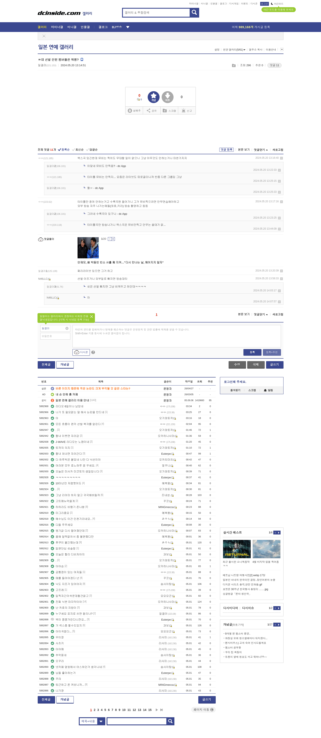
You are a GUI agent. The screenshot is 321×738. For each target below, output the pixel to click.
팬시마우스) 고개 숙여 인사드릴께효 (245, 643)
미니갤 (204, 3)
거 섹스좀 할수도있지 (66, 625)
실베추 (134, 110)
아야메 (57, 649)
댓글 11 (274, 65)
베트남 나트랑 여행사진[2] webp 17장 (244, 575)
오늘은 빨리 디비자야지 (68, 554)
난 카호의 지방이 (63, 607)
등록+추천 (272, 352)
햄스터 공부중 (233, 647)
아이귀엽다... (61, 631)
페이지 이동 (204, 709)
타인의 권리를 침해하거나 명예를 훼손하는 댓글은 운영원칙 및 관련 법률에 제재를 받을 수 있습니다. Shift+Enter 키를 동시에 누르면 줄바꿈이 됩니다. (132, 331)
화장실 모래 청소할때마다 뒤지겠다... (246, 638)
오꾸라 (57, 661)
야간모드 (277, 4)
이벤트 (244, 3)
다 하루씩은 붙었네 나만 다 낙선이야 (76, 459)
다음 (157, 709)
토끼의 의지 (60, 447)
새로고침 (277, 149)
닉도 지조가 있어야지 (66, 584)
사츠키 (57, 643)
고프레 (57, 590)
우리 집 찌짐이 (233, 652)
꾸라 (56, 678)
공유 (152, 110)
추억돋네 (59, 655)
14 (144, 710)
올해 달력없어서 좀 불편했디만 (72, 536)
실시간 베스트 (232, 532)
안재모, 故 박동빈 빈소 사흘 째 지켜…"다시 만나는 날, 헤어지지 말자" (121, 262)
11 (129, 710)
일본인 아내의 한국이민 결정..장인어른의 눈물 (249, 579)
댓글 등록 (226, 149)
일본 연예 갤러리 (55, 47)
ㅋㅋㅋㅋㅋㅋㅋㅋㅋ (65, 477)
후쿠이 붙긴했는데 (64, 542)
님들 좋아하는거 (63, 673)
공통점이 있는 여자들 (66, 572)
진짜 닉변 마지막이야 (66, 601)
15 (150, 710)
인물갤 (213, 3)
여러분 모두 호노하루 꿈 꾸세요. (73, 465)
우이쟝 (57, 637)
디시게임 (234, 3)
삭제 (281, 158)
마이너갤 (194, 3)
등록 (252, 352)
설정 (217, 49)
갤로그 (223, 3)
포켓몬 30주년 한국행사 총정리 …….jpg (245, 589)
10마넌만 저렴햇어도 (66, 483)
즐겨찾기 (235, 390)
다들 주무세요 (62, 524)
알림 (268, 390)
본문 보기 (244, 149)
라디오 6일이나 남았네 (67, 406)
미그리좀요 (60, 513)
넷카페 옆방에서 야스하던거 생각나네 (76, 667)
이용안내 (271, 49)
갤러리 (42, 27)
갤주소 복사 (255, 49)
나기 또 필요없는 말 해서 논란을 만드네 (77, 412)
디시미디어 (230, 608)
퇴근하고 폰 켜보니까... (67, 684)
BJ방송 (117, 27)
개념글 (64, 364)
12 (134, 710)
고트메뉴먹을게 (63, 501)
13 (139, 710)
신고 (187, 110)
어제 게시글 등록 (251, 27)
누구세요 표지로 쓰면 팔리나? (71, 613)
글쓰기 (274, 364)
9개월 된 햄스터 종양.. (237, 633)
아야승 (57, 566)
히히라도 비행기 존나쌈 (68, 507)
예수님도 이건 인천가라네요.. (71, 518)
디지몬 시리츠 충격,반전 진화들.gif (242, 584)
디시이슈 (248, 608)
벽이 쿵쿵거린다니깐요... (68, 619)
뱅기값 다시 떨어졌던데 (68, 530)
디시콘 (254, 3)
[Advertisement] (160, 131)
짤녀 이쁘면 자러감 (65, 436)
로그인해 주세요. (235, 382)
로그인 (264, 4)
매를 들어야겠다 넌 (65, 578)
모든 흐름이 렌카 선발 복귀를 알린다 (76, 424)
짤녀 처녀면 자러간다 (66, 453)
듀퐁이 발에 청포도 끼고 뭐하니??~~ (246, 656)
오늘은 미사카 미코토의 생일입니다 (75, 471)
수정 (237, 364)
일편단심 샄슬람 (63, 548)
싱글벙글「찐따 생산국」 (237, 593)
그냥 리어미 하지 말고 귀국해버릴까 (75, 495)
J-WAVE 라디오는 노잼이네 (70, 441)
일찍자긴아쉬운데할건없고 (70, 596)
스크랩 (234, 65)
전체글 (46, 364)
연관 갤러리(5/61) (234, 49)
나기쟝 (57, 690)
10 (124, 710)
